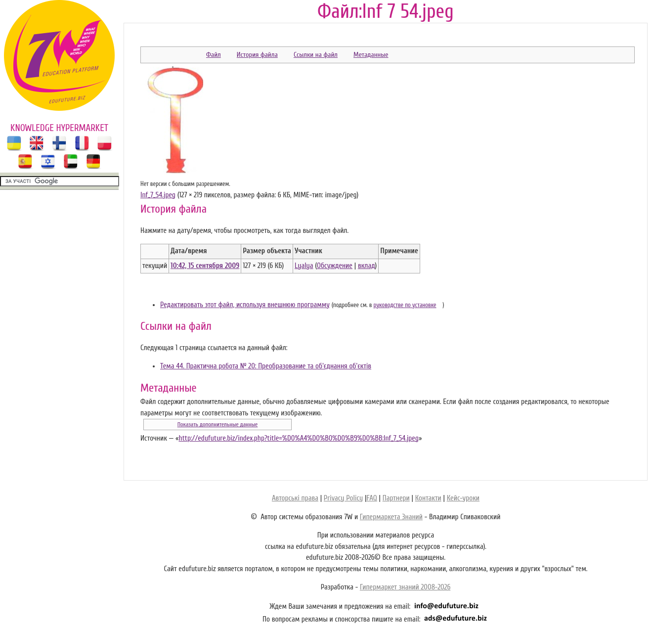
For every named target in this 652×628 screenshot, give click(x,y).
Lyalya (304, 266)
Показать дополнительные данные (217, 424)
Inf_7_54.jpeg (157, 195)
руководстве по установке (405, 305)
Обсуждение (334, 266)
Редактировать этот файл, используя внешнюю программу (245, 305)
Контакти (428, 498)
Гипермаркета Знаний (391, 517)
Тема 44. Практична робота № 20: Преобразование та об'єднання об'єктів (265, 366)
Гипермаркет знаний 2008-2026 (405, 587)
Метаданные (370, 54)
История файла (257, 54)
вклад (366, 266)
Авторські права (295, 498)
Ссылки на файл (316, 54)
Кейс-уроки (463, 498)
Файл (213, 54)
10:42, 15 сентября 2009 (205, 266)
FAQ (371, 498)
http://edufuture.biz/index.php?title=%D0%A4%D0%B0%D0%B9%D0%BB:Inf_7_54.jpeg (298, 438)
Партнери (396, 498)
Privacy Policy (343, 498)
